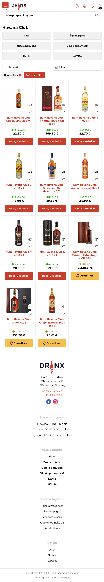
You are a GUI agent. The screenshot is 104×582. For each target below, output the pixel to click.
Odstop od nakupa (52, 522)
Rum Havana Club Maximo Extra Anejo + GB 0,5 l (85, 255)
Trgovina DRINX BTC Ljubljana (52, 429)
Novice (52, 555)
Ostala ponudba (26, 45)
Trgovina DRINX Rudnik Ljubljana (52, 435)
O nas (52, 549)
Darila (26, 56)
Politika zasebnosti (52, 505)
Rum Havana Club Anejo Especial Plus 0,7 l (52, 322)
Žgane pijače (77, 35)
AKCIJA (77, 56)
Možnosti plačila (52, 517)
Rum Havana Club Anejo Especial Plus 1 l (85, 188)
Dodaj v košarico (19, 141)
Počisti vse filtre (34, 75)
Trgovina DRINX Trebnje (52, 423)
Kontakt (52, 560)
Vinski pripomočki (77, 45)
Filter (60, 67)
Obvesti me (84, 276)
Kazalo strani (52, 528)
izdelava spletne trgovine (45, 577)
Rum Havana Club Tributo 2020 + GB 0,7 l (52, 121)
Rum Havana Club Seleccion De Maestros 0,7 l (52, 188)
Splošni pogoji (52, 511)
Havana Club (12, 75)
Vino (26, 35)
